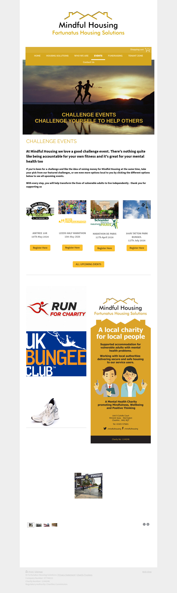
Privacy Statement (66, 575)
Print (29, 571)
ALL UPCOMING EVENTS (88, 264)
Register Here (40, 247)
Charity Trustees (84, 575)
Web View (147, 571)
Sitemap (39, 571)
